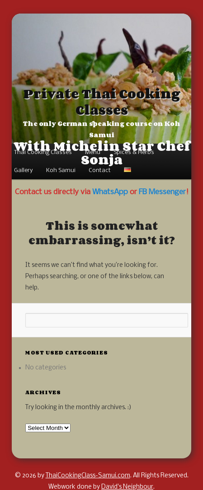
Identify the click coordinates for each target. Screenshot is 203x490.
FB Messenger (162, 192)
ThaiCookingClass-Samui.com (88, 475)
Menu (92, 152)
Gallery (23, 170)
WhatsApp (110, 192)
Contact (100, 170)
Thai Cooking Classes (43, 152)
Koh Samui (61, 170)
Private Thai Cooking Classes (101, 102)
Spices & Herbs (133, 152)
